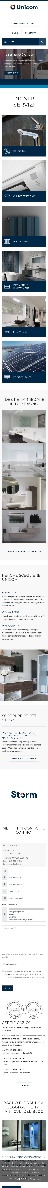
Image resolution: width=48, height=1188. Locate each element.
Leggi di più (20, 1178)
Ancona (26, 914)
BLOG (15, 33)
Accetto (34, 1179)
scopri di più (12, 73)
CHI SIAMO (30, 33)
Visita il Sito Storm (24, 758)
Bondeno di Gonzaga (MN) (26, 919)
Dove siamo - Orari (24, 23)
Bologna (26, 916)
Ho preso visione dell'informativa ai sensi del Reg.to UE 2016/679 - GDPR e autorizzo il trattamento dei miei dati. (25, 974)
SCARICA (24, 1085)
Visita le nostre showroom (24, 552)
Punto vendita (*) (9, 904)
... (26, 909)
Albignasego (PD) (26, 911)
